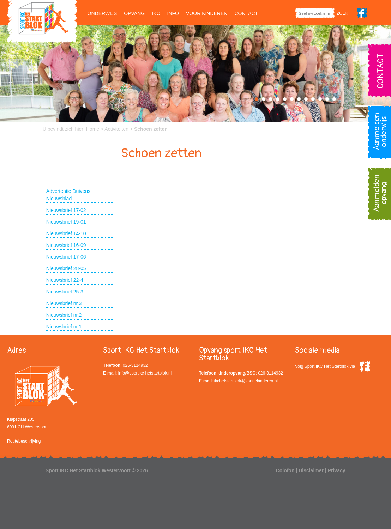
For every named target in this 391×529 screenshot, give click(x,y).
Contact (246, 13)
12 (334, 99)
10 (320, 99)
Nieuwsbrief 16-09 (66, 245)
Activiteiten (116, 129)
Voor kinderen (206, 13)
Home (92, 129)
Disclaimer (311, 470)
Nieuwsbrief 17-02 (66, 210)
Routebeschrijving (24, 441)
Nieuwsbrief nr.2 (64, 315)
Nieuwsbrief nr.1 (64, 326)
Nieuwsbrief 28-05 (66, 268)
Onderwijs (102, 13)
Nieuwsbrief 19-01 (66, 222)
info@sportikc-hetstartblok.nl (145, 373)
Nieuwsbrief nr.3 (64, 303)
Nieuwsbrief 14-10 (66, 233)
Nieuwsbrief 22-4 (64, 280)
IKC (156, 13)
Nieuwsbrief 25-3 (64, 291)
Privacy (336, 470)
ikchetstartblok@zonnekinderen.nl (246, 380)
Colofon (285, 470)
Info (173, 13)
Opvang (134, 13)
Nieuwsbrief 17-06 (66, 257)
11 (327, 99)
